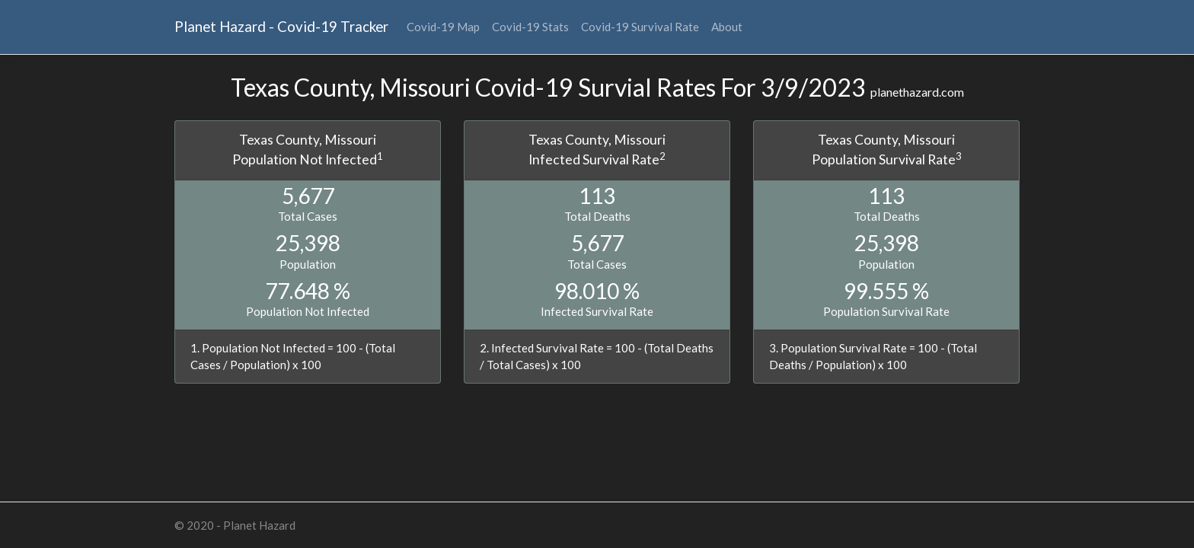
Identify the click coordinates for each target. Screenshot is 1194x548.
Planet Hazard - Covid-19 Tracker (281, 26)
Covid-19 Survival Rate (640, 26)
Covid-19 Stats (530, 26)
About (726, 26)
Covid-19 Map (443, 26)
